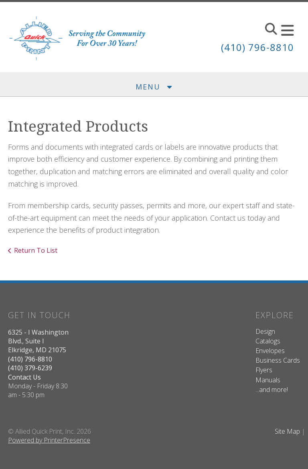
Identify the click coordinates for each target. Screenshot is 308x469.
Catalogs (267, 341)
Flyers (263, 369)
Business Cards (277, 360)
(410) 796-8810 (257, 47)
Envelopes (270, 350)
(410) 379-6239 (30, 367)
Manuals (267, 380)
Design (265, 331)
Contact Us (24, 377)
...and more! (271, 389)
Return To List (35, 250)
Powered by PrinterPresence (49, 440)
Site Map (287, 431)
